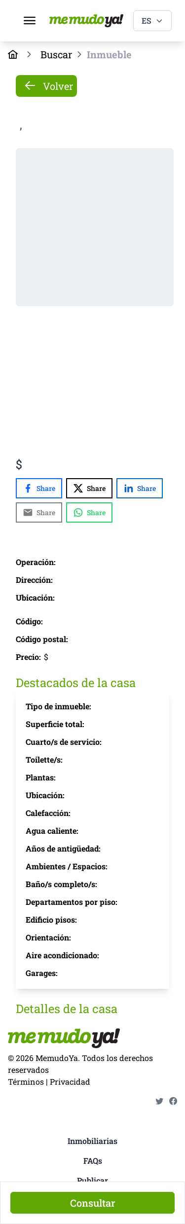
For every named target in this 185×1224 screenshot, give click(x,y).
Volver (48, 86)
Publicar (92, 1180)
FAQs (92, 1160)
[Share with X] (89, 488)
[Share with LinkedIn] (139, 488)
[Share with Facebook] (39, 488)
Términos (26, 1081)
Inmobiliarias (92, 1141)
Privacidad (70, 1081)
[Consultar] (92, 1203)
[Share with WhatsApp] (89, 512)
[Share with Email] (39, 512)
